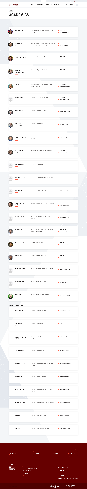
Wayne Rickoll (19, 164)
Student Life (56, 4)
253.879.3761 (63, 255)
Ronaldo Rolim (19, 243)
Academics (39, 4)
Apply (14, 1)
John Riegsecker (20, 177)
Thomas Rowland (20, 269)
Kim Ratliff (18, 85)
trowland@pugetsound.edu (65, 269)
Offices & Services (63, 481)
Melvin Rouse (19, 256)
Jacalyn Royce (19, 282)
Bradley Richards (22, 137)
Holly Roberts (22, 203)
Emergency (61, 470)
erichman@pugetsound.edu (65, 152)
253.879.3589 (63, 56)
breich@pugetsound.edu (64, 99)
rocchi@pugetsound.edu (64, 217)
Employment (61, 475)
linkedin (26, 470)
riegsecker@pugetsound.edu (65, 177)
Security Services (63, 467)
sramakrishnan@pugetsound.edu (66, 72)
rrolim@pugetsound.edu (64, 244)
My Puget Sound (74, 1)
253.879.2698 (63, 69)
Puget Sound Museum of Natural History (54, 486)
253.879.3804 (63, 84)
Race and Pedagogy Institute (70, 486)
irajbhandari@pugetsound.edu (66, 59)
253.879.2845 (63, 150)
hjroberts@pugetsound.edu (65, 205)
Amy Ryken (18, 295)
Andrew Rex (22, 124)
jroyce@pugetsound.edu (64, 282)
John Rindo (18, 190)
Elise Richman (22, 151)
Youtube (28, 470)
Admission (48, 4)
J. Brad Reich (19, 98)
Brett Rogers (19, 230)
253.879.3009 (63, 43)
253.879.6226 (63, 30)
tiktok (30, 470)
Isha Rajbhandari (20, 57)
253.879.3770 (63, 229)
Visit (10, 1)
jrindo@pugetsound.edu (64, 190)
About (32, 4)
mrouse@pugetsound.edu (65, 257)
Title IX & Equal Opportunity (65, 473)
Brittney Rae (19, 30)
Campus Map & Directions (64, 465)
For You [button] (43, 1)
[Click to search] (77, 5)
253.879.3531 (63, 203)
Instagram (23, 470)
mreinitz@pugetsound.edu (65, 111)
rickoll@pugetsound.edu (64, 164)
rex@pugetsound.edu (64, 124)
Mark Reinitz (19, 111)
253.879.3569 (63, 97)
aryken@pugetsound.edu (65, 295)
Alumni (71, 4)
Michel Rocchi (19, 217)
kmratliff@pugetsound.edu (65, 86)
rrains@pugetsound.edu (64, 45)
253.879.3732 (63, 242)
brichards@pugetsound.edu (65, 137)
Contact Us (26, 474)
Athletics (65, 4)
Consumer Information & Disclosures (68, 478)
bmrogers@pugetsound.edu (65, 231)
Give (17, 1)
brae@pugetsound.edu (64, 32)
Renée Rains (22, 44)
